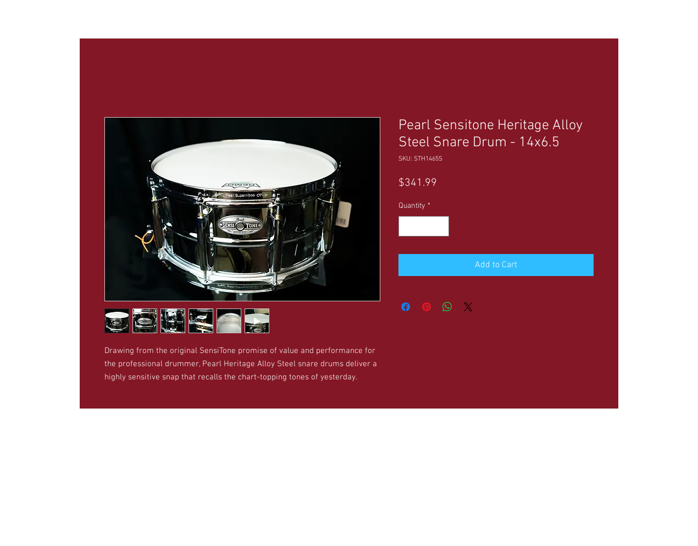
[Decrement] (407, 226)
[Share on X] (468, 306)
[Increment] (440, 226)
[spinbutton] (424, 226)
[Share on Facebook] (405, 306)
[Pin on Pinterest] (426, 306)
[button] (188, 17)
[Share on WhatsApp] (447, 306)
